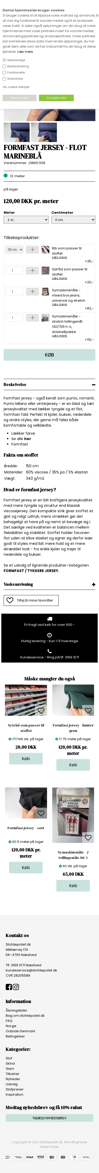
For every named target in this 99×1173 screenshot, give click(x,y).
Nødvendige (16, 60)
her (27, 438)
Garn (10, 1068)
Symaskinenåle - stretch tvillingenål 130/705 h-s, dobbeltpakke (71, 325)
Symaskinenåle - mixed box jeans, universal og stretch (71, 297)
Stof (9, 1058)
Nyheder (13, 1079)
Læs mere (25, 51)
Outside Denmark (20, 1031)
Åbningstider (16, 1010)
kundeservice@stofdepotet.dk (31, 970)
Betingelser (15, 1036)
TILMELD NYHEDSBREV (49, 1118)
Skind (10, 1063)
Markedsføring (18, 66)
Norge (11, 1025)
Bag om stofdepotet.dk (25, 1015)
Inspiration (14, 1094)
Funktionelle (16, 72)
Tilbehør (12, 1073)
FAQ (9, 1020)
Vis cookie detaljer (16, 87)
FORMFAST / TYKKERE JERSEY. (31, 570)
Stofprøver (15, 1089)
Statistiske (15, 79)
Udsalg (12, 1084)
